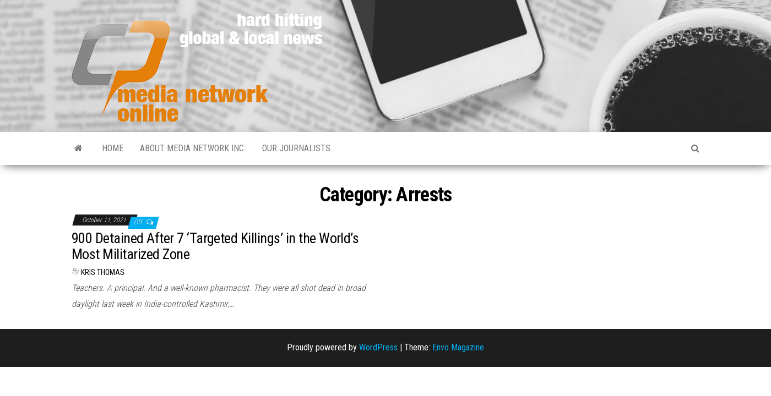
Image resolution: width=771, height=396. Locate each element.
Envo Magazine (458, 347)
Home (112, 148)
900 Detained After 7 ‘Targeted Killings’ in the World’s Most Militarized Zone (215, 246)
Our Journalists (296, 148)
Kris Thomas (102, 272)
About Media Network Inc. (193, 148)
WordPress (378, 347)
